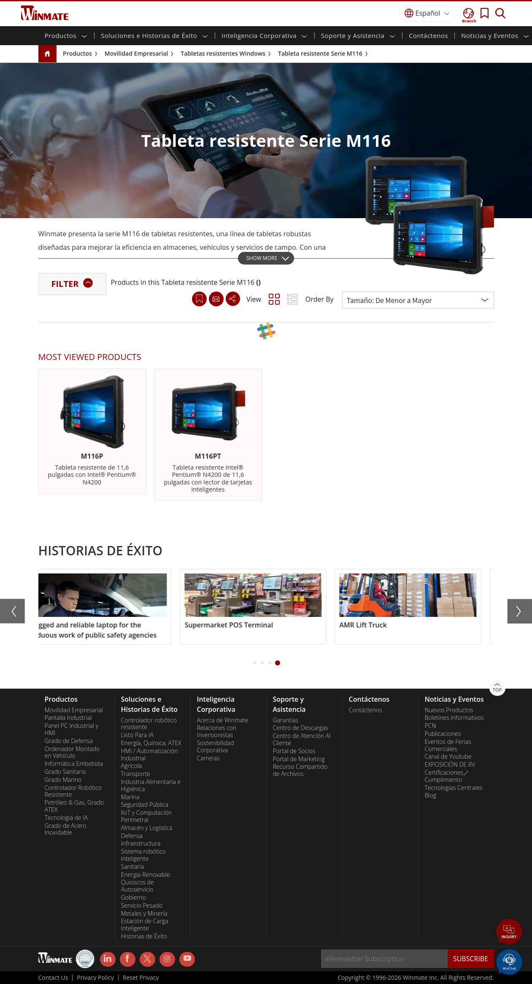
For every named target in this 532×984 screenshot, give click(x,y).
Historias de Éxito (144, 936)
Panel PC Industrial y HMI (72, 729)
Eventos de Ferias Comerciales (448, 745)
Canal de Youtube (448, 756)
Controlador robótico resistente (149, 723)
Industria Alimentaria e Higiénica (151, 785)
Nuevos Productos (449, 710)
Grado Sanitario (65, 772)
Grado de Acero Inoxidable (65, 829)
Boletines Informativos (454, 718)
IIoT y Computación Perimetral (146, 816)
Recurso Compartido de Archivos (300, 770)
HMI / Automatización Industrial (149, 754)
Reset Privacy (141, 978)
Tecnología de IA (66, 818)
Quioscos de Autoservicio (137, 886)
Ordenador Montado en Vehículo (72, 752)
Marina (130, 797)
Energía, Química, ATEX (151, 743)
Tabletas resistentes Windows (223, 53)
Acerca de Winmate (222, 720)
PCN (430, 726)
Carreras (208, 758)
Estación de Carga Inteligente (144, 924)
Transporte (135, 774)
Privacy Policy (95, 978)
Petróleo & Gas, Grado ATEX (74, 806)
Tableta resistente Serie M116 (320, 53)
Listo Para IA (137, 735)
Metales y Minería (144, 913)
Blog (430, 795)
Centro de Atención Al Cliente (302, 739)
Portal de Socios (294, 751)
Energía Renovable (145, 875)
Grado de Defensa (69, 741)
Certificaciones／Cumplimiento (447, 776)
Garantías (285, 720)
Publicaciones (443, 734)
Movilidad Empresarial (136, 53)
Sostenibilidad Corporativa (215, 746)
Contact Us (53, 978)
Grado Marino (63, 780)
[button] (254, 662)
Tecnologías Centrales (454, 788)
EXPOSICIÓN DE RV (450, 764)
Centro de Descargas (300, 728)
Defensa (132, 836)
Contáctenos (428, 35)
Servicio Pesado (141, 905)
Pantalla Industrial (68, 718)
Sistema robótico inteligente (143, 855)
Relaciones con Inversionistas (217, 731)
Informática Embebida (74, 764)
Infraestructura (141, 843)
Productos (77, 53)
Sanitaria (132, 866)
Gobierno (133, 897)
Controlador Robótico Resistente (73, 791)
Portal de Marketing (299, 759)
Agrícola (131, 766)
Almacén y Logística (147, 828)
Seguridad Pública (144, 804)
